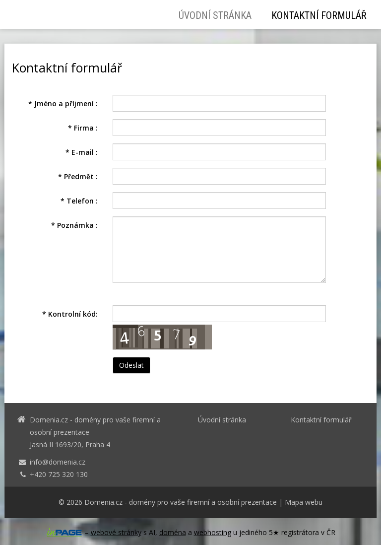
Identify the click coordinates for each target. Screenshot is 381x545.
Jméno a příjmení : (63, 103)
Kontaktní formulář (319, 15)
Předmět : (78, 176)
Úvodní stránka (215, 15)
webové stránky (116, 532)
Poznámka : (74, 225)
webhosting (212, 532)
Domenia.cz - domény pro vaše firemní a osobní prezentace (180, 502)
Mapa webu (303, 502)
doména (172, 532)
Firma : (83, 128)
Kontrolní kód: (70, 314)
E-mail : (81, 152)
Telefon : (79, 200)
